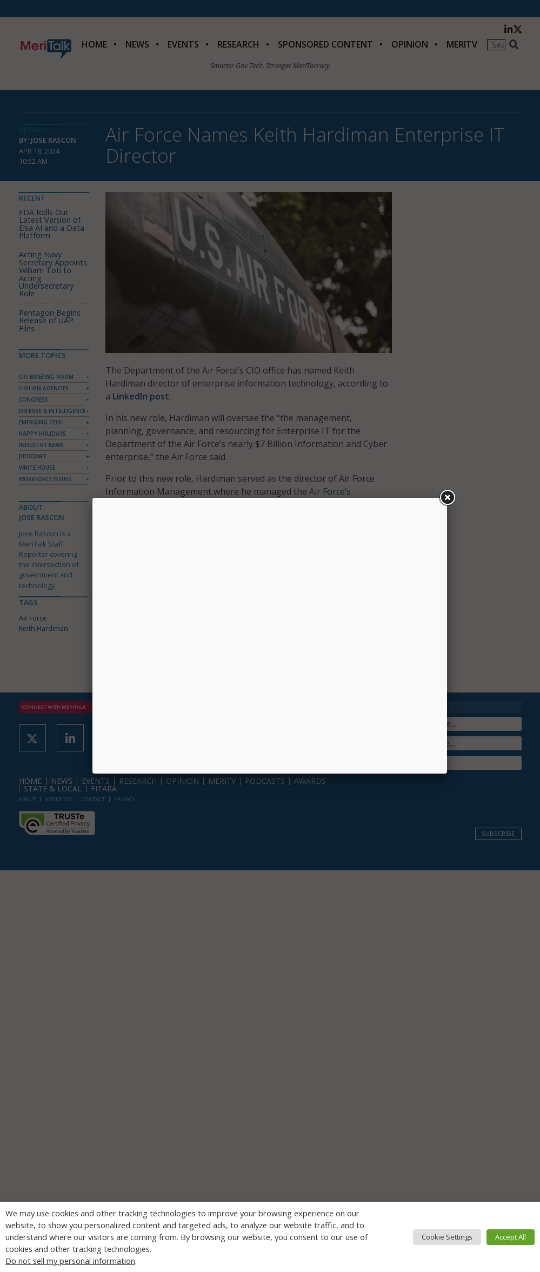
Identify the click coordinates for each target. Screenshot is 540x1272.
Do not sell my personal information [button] (70, 1260)
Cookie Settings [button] (447, 1237)
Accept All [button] (510, 1237)
